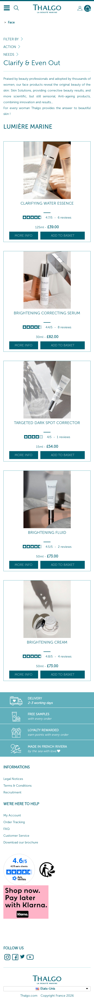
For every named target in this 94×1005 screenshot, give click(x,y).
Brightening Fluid (47, 532)
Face (11, 22)
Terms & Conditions (17, 786)
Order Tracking (14, 822)
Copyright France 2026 (57, 996)
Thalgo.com (28, 996)
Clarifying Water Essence (47, 203)
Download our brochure (20, 842)
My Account (12, 815)
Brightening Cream (47, 642)
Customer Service (16, 836)
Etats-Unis (47, 989)
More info (23, 236)
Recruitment (12, 792)
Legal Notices (13, 779)
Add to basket (62, 236)
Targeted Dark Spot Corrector (47, 423)
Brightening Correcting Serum (47, 313)
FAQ (6, 829)
